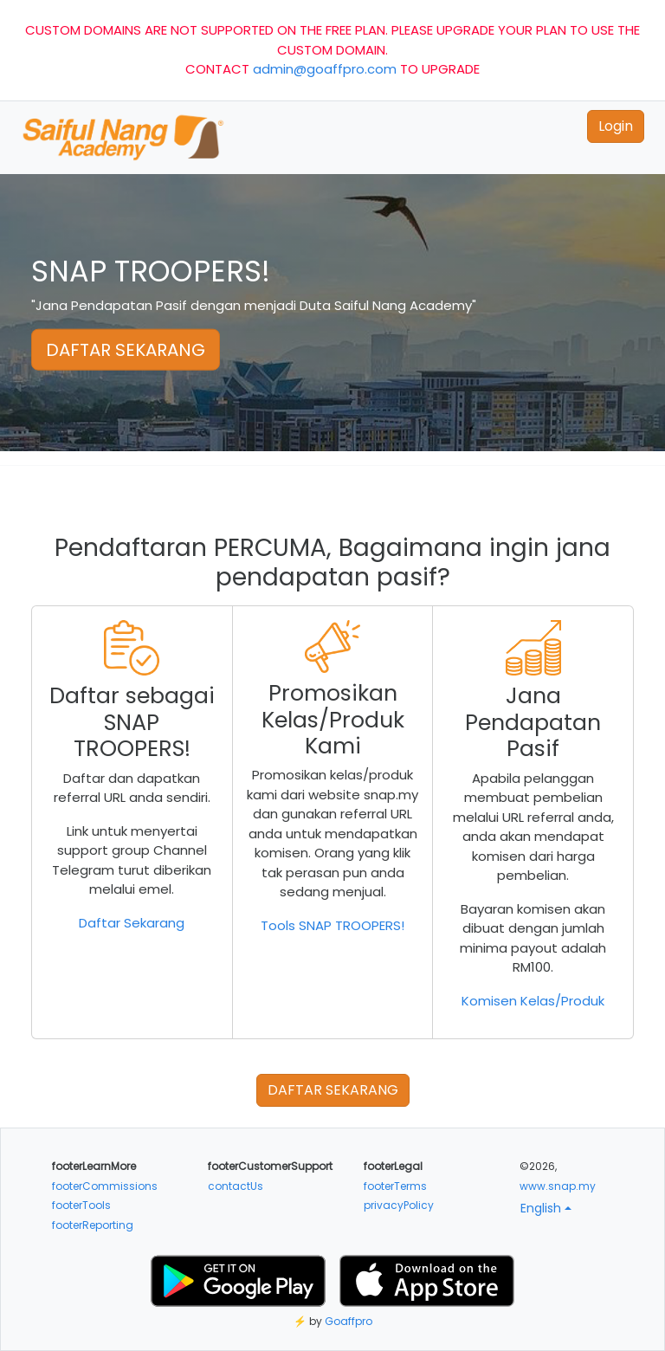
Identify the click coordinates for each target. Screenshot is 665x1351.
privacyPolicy (399, 1205)
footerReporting (92, 1225)
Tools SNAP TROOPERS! (332, 925)
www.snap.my (558, 1186)
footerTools (81, 1205)
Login (615, 126)
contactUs (235, 1186)
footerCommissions (105, 1186)
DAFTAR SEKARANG (125, 350)
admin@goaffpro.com (325, 69)
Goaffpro (348, 1321)
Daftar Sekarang (131, 923)
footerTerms (395, 1186)
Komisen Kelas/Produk (533, 1001)
